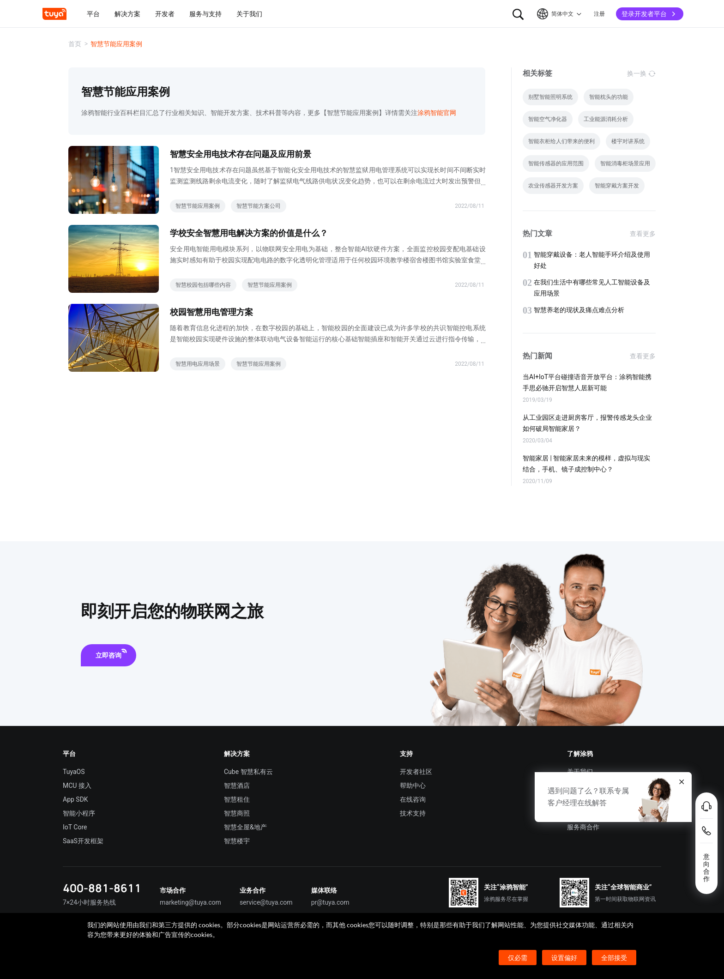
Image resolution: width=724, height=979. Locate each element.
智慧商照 (237, 813)
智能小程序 (79, 813)
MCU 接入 (77, 785)
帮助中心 (413, 785)
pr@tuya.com (330, 902)
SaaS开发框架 (83, 841)
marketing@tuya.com (190, 902)
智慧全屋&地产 (245, 827)
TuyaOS (74, 771)
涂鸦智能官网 (436, 112)
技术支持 (413, 813)
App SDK (75, 799)
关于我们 (580, 771)
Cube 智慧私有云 (248, 771)
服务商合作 (583, 827)
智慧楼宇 (237, 841)
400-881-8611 (102, 887)
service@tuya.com (266, 902)
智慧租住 (237, 799)
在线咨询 (413, 799)
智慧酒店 (237, 785)
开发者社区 (416, 771)
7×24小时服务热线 (89, 902)
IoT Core (75, 827)
